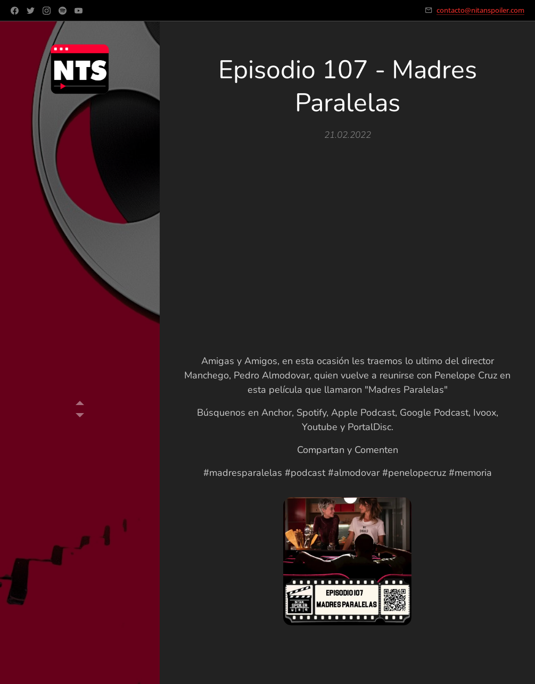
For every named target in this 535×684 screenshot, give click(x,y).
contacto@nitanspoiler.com (480, 10)
